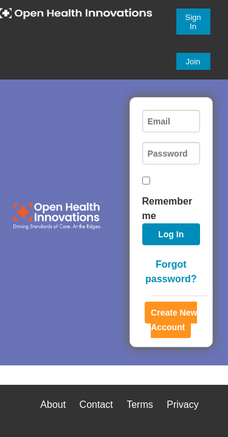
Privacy (182, 404)
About (53, 404)
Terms (139, 404)
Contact (96, 404)
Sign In (193, 22)
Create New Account (174, 320)
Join (193, 61)
